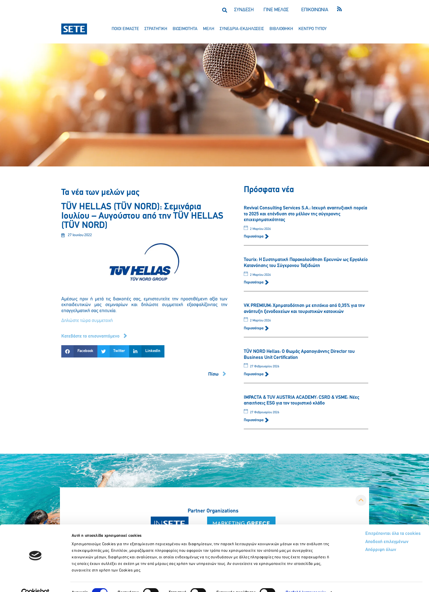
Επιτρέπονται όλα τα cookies (372, 522)
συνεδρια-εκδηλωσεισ (242, 29)
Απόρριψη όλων (360, 539)
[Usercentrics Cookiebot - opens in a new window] (35, 581)
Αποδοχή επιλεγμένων (366, 531)
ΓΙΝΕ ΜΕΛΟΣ (276, 10)
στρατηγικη (155, 29)
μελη (208, 29)
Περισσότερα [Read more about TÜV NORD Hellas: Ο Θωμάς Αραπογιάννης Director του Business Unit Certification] (254, 374)
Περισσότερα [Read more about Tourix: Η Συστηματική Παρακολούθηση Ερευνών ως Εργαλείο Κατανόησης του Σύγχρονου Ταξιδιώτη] (254, 282)
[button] (224, 9)
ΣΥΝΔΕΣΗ (244, 10)
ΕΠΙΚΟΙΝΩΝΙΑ (314, 10)
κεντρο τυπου (312, 29)
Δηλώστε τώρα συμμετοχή (87, 320)
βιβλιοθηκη (281, 29)
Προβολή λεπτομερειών (306, 581)
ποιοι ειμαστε (125, 29)
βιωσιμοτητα (185, 29)
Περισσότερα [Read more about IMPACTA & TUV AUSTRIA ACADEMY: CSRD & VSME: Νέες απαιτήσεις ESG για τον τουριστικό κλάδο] (254, 420)
